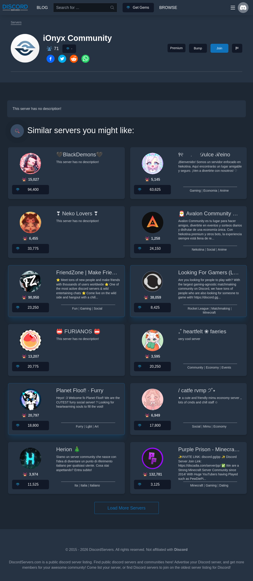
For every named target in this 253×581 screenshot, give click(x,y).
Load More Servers (126, 507)
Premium (176, 48)
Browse (168, 8)
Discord (181, 550)
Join (219, 48)
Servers (16, 22)
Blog (42, 8)
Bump (198, 48)
